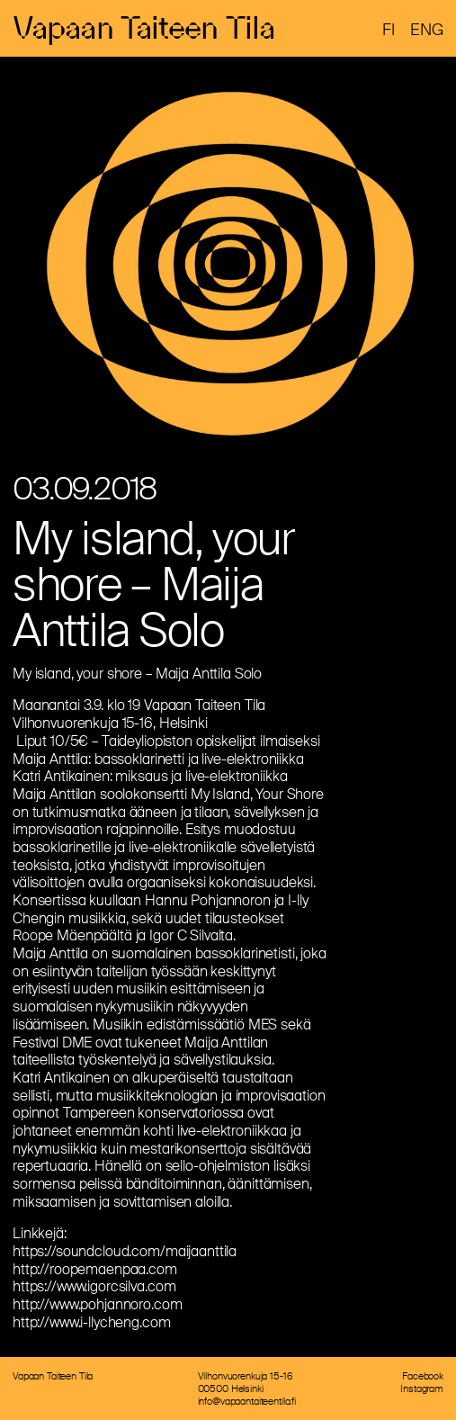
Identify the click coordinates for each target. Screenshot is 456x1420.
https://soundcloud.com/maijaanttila (125, 1251)
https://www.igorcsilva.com (94, 1286)
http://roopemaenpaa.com (95, 1269)
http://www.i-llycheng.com (92, 1322)
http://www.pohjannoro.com (98, 1304)
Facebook (422, 1376)
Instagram (421, 1388)
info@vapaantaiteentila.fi (247, 1401)
